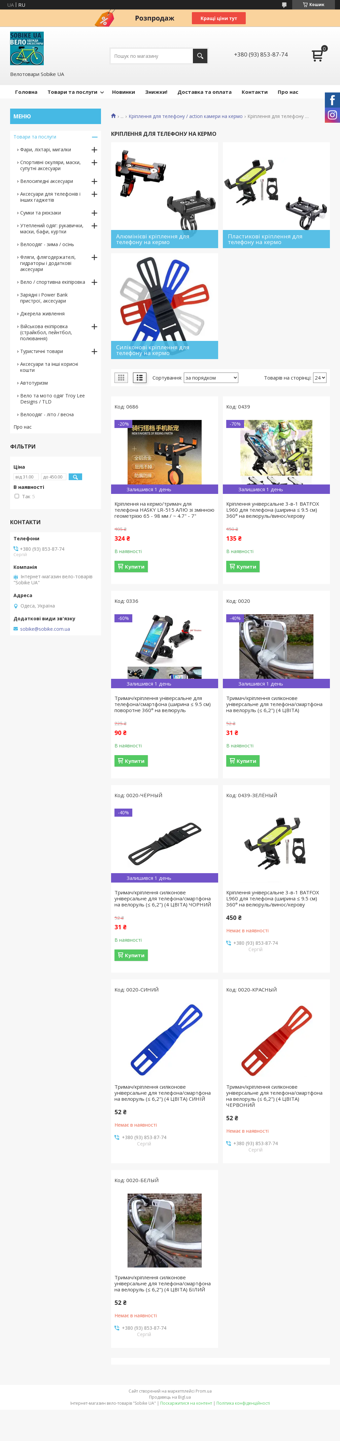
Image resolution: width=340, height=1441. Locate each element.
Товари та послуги (72, 91)
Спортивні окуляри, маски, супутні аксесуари (50, 165)
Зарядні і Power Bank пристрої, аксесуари (44, 297)
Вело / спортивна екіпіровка (52, 282)
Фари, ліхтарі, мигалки (45, 149)
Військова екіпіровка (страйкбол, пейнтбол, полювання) (46, 332)
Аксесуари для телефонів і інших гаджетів (50, 197)
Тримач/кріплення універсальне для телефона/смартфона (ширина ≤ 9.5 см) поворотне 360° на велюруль (162, 704)
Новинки (123, 91)
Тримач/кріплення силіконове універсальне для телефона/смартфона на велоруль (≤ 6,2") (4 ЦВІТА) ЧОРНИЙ (162, 898)
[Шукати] (200, 56)
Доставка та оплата (204, 91)
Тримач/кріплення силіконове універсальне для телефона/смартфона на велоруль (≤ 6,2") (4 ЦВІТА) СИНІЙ (162, 1093)
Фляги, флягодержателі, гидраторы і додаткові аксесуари (48, 263)
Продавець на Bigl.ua (170, 1397)
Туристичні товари (41, 351)
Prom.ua (204, 1391)
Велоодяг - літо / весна (47, 414)
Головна (26, 91)
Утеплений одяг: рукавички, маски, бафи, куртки (51, 228)
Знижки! (156, 91)
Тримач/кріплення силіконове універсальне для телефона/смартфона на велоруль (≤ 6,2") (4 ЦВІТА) (274, 704)
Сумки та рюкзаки (40, 212)
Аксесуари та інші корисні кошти (49, 367)
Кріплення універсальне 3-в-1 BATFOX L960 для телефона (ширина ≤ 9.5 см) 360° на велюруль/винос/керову (272, 510)
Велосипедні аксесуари (46, 181)
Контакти (255, 91)
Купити (134, 566)
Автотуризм (34, 383)
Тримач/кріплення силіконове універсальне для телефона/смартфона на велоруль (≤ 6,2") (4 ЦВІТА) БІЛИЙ (162, 1283)
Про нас (288, 91)
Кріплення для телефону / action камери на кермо (186, 116)
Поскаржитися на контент (186, 1403)
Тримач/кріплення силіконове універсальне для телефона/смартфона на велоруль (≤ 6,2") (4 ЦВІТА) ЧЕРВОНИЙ (274, 1096)
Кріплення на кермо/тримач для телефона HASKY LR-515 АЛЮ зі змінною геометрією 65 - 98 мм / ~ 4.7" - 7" (164, 510)
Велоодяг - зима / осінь (47, 244)
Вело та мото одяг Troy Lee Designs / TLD (52, 398)
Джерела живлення (42, 313)
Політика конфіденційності (243, 1403)
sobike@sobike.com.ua (45, 629)
